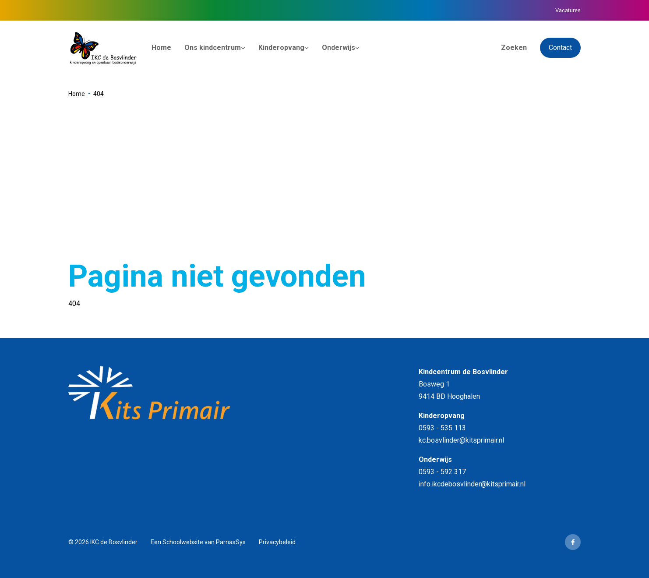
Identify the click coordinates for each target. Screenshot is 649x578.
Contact (560, 47)
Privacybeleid (277, 542)
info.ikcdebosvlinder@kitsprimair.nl (472, 484)
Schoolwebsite (182, 542)
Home (76, 93)
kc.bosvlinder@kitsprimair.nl (461, 440)
